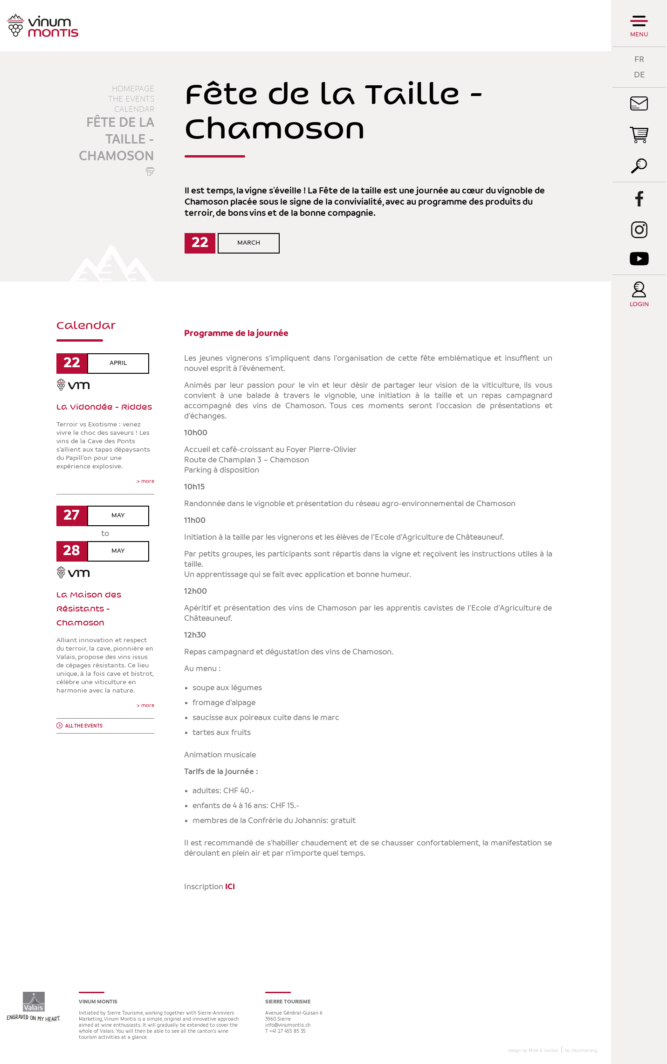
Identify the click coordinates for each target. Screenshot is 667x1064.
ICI (231, 887)
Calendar (134, 109)
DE (639, 74)
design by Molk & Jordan (533, 1050)
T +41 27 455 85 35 (285, 1031)
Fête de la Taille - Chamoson (116, 140)
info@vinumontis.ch (287, 1025)
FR (639, 59)
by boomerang (581, 1050)
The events (131, 99)
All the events (84, 726)
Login (639, 304)
